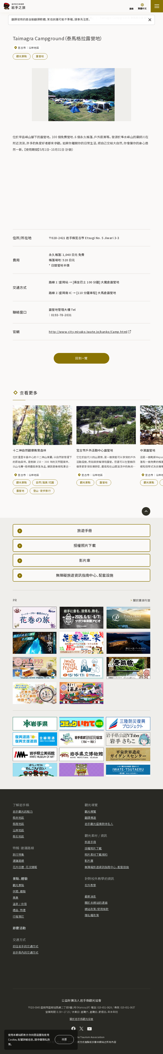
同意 (64, 1039)
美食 (15, 897)
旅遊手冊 (90, 842)
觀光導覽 (90, 811)
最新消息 (90, 896)
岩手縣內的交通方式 (25, 952)
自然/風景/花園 (45, 482)
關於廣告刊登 (141, 600)
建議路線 (18, 861)
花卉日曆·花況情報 (25, 867)
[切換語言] (142, 6)
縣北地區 (18, 836)
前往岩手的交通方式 (25, 946)
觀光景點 (21, 56)
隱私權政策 (92, 915)
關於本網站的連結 (96, 903)
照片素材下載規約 (96, 854)
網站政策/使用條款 (97, 909)
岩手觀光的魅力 (23, 811)
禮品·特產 (19, 910)
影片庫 (89, 861)
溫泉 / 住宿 (20, 904)
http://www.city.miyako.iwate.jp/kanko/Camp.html (90, 332)
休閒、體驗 (19, 891)
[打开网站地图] (157, 6)
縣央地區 (18, 818)
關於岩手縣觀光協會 (81, 1019)
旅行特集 (18, 854)
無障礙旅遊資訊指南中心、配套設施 (107, 867)
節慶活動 (19, 928)
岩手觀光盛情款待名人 (99, 824)
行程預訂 (18, 916)
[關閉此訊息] (150, 20)
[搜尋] (131, 6)
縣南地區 (18, 824)
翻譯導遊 (90, 818)
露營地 (40, 56)
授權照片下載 (93, 848)
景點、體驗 (20, 878)
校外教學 (90, 885)
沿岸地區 (18, 830)
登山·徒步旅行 (42, 491)
